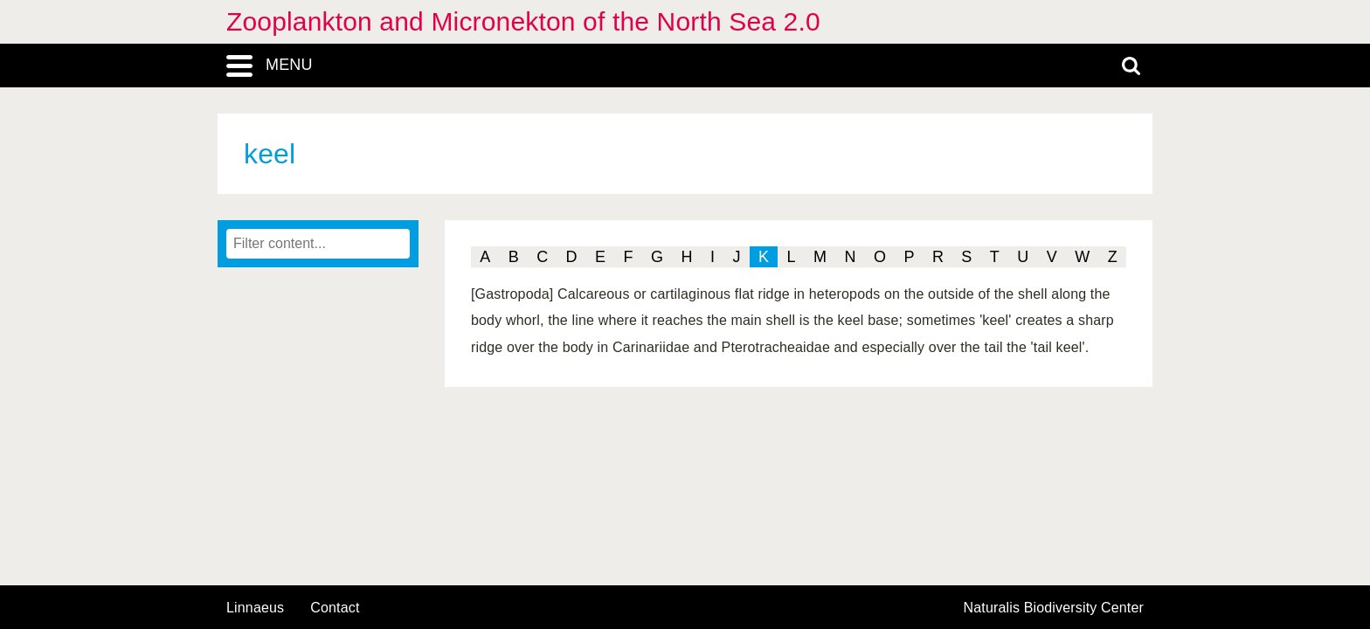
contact (334, 607)
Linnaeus (255, 608)
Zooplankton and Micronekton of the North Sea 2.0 (523, 21)
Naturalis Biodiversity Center (1054, 608)
